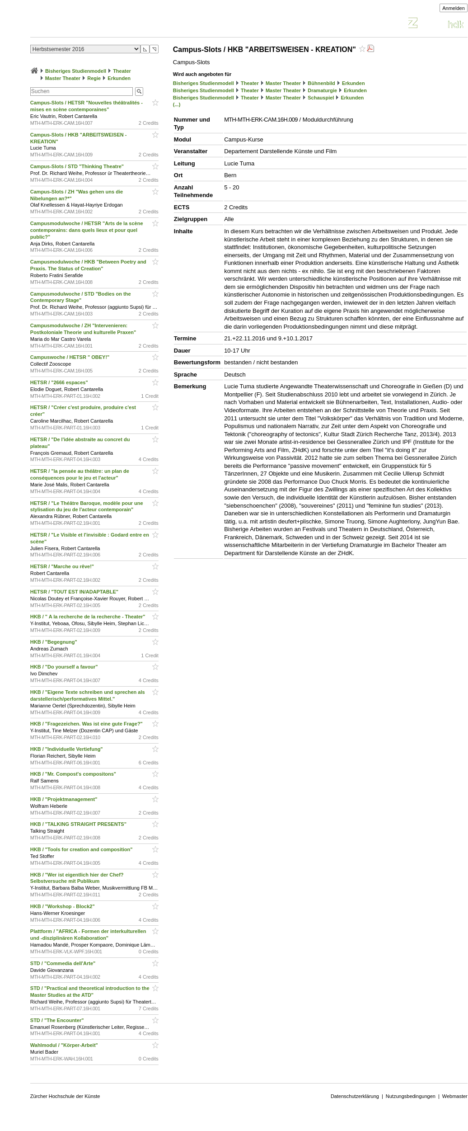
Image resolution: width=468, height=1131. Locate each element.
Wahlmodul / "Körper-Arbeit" (64, 1045)
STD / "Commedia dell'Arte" (63, 963)
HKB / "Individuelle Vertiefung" (67, 749)
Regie (94, 78)
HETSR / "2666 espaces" (59, 382)
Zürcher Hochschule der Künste (65, 1096)
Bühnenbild (321, 83)
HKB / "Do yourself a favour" (64, 666)
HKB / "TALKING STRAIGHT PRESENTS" (79, 824)
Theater (122, 71)
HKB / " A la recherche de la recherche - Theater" (88, 616)
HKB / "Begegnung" (54, 642)
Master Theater (62, 78)
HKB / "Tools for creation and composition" (82, 849)
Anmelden (453, 8)
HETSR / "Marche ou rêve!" (62, 566)
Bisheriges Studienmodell (75, 71)
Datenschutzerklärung (355, 1096)
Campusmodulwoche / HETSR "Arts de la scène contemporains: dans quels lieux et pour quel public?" (86, 230)
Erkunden (119, 78)
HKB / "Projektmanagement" (64, 799)
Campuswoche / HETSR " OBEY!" (70, 357)
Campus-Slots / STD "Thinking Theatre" (77, 166)
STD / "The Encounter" (57, 1020)
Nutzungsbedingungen (410, 1096)
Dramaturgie (322, 90)
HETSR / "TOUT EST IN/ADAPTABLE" (75, 591)
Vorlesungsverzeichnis (96, 24)
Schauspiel (321, 97)
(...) (177, 104)
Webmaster (455, 1096)
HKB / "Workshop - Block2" (63, 906)
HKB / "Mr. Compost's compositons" (73, 774)
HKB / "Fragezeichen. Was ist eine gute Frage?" (87, 723)
